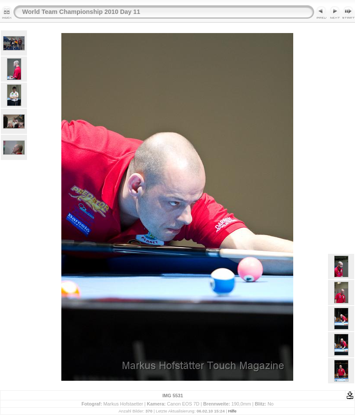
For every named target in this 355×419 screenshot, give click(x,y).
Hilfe (232, 411)
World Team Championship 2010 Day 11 (81, 11)
